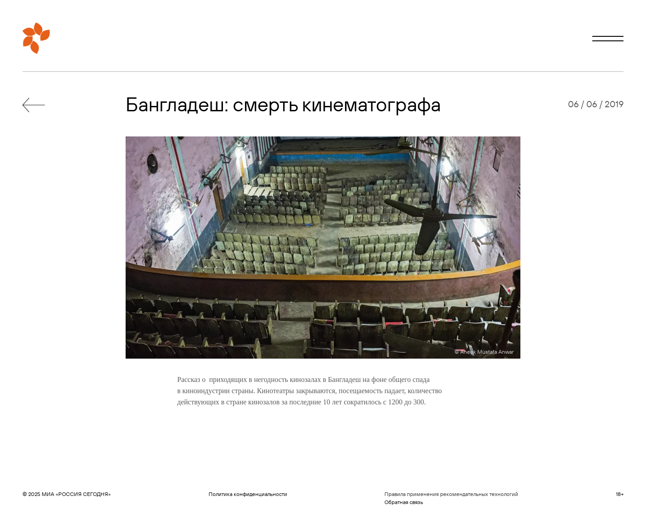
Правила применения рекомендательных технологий (451, 494)
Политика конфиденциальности (248, 494)
